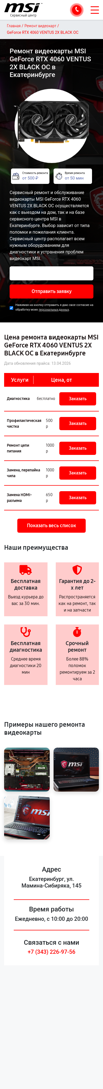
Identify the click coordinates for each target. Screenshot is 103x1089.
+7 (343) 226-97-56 (52, 952)
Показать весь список (51, 526)
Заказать (78, 398)
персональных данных (54, 309)
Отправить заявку (52, 291)
